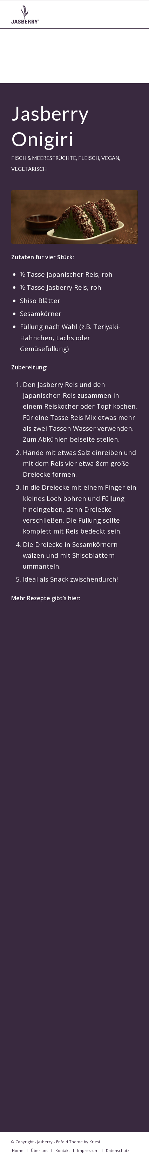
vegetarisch (29, 169)
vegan (110, 158)
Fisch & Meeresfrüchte (43, 158)
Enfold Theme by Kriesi (78, 1141)
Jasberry (45, 1141)
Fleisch (88, 158)
